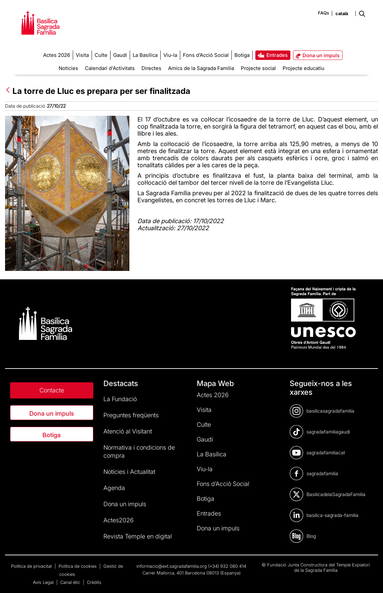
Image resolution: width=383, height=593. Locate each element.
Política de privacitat (32, 566)
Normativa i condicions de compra (139, 451)
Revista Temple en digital (137, 536)
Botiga (51, 435)
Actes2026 (118, 520)
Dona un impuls (51, 413)
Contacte (51, 390)
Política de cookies (78, 566)
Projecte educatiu (303, 68)
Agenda (114, 487)
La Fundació (120, 399)
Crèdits (94, 582)
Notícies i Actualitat (129, 471)
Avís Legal (44, 582)
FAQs (323, 12)
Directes (151, 68)
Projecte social (258, 68)
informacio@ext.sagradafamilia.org (171, 566)
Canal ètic (71, 582)
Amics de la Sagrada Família (201, 68)
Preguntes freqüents (131, 415)
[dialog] (370, 579)
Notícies (68, 68)
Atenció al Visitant (127, 431)
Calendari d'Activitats (110, 68)
